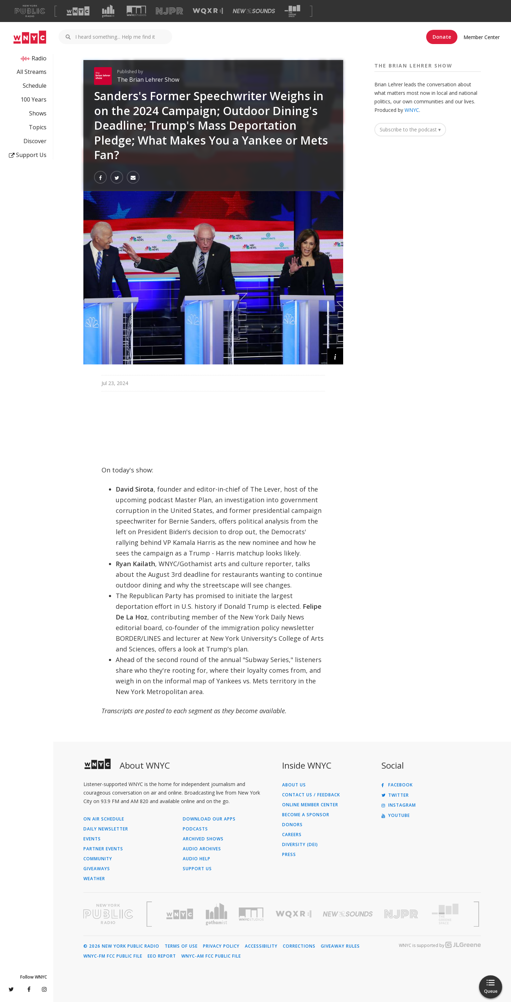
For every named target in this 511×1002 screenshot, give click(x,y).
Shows (37, 113)
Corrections (299, 946)
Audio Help (196, 859)
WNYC (412, 110)
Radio (39, 58)
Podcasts (195, 829)
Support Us (27, 155)
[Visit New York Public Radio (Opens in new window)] (108, 914)
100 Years (33, 99)
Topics (37, 127)
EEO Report (162, 956)
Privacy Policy (221, 946)
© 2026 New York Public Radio (121, 946)
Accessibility (261, 946)
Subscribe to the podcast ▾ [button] (410, 129)
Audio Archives (202, 849)
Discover (34, 141)
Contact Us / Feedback (311, 795)
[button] (335, 356)
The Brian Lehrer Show (148, 79)
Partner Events (103, 849)
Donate (442, 36)
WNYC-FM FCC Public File (112, 956)
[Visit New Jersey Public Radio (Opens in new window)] (402, 914)
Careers (292, 835)
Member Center (481, 37)
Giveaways (96, 869)
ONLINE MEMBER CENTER (310, 805)
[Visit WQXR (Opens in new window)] (208, 11)
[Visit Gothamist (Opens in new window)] (108, 11)
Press (289, 854)
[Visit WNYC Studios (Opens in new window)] (136, 11)
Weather (94, 879)
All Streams (31, 72)
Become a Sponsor (305, 815)
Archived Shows (203, 839)
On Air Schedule (103, 819)
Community (97, 859)
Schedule (34, 86)
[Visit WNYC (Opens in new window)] (78, 11)
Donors (292, 825)
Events (92, 839)
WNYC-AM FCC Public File (211, 956)
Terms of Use (181, 946)
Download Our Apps (209, 819)
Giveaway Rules (340, 946)
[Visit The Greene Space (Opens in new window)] (292, 11)
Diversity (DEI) (300, 845)
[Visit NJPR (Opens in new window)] (169, 11)
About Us (294, 785)
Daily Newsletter (105, 829)
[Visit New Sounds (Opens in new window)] (254, 11)
